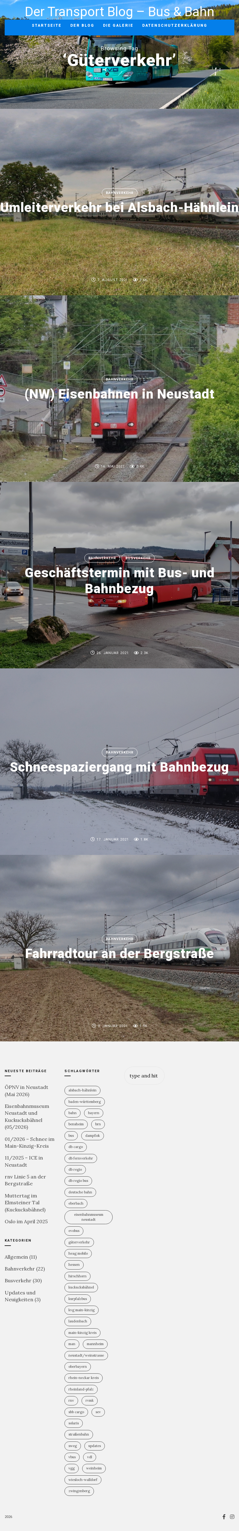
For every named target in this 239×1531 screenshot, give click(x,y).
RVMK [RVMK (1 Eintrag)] (90, 1400)
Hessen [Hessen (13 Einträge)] (74, 1264)
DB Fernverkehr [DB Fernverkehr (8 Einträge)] (80, 1158)
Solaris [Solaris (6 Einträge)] (73, 1423)
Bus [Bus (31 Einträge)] (71, 1135)
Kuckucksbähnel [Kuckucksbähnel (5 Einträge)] (81, 1287)
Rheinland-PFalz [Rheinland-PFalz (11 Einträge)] (81, 1389)
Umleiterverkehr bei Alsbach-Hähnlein (119, 207)
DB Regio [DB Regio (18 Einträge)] (75, 1169)
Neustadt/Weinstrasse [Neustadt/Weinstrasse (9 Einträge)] (86, 1355)
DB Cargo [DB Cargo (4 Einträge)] (75, 1147)
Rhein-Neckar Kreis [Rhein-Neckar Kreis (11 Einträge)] (83, 1378)
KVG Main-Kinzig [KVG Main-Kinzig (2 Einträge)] (81, 1310)
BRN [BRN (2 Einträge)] (98, 1124)
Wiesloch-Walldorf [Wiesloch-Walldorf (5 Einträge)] (82, 1480)
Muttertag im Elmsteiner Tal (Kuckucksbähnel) (25, 1202)
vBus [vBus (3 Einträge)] (72, 1457)
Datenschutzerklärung (174, 25)
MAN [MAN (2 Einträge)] (71, 1344)
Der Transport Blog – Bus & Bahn (119, 11)
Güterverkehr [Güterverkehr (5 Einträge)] (79, 1242)
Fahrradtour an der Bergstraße (119, 953)
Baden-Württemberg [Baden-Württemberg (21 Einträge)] (84, 1102)
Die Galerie (118, 25)
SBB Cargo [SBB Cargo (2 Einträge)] (76, 1412)
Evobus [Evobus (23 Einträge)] (73, 1231)
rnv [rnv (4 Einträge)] (71, 1400)
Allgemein (16, 1257)
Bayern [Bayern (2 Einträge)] (93, 1113)
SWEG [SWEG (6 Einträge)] (72, 1446)
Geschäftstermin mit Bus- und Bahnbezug (120, 580)
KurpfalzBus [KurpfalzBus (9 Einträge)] (77, 1299)
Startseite (47, 25)
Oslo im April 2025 (26, 1221)
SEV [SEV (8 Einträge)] (98, 1412)
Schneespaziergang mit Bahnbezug (119, 767)
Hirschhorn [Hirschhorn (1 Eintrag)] (77, 1276)
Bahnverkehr (120, 193)
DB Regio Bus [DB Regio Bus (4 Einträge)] (78, 1180)
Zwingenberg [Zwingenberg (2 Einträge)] (79, 1491)
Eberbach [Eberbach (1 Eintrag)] (75, 1203)
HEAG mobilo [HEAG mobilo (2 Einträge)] (78, 1253)
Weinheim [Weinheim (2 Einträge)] (94, 1468)
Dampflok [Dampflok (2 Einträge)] (92, 1135)
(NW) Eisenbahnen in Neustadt (119, 394)
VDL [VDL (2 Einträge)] (89, 1457)
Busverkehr (138, 558)
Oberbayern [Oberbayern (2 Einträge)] (77, 1366)
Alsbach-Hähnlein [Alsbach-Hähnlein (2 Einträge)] (82, 1090)
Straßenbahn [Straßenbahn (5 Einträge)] (78, 1434)
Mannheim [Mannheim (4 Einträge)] (95, 1344)
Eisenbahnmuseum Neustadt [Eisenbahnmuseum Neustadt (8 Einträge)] (88, 1216)
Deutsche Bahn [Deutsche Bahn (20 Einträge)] (80, 1192)
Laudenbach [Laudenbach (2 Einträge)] (77, 1321)
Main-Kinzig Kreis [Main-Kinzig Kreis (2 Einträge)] (82, 1332)
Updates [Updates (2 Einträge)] (94, 1446)
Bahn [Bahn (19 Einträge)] (72, 1113)
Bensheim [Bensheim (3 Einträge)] (76, 1124)
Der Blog (82, 25)
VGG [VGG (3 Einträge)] (71, 1468)
